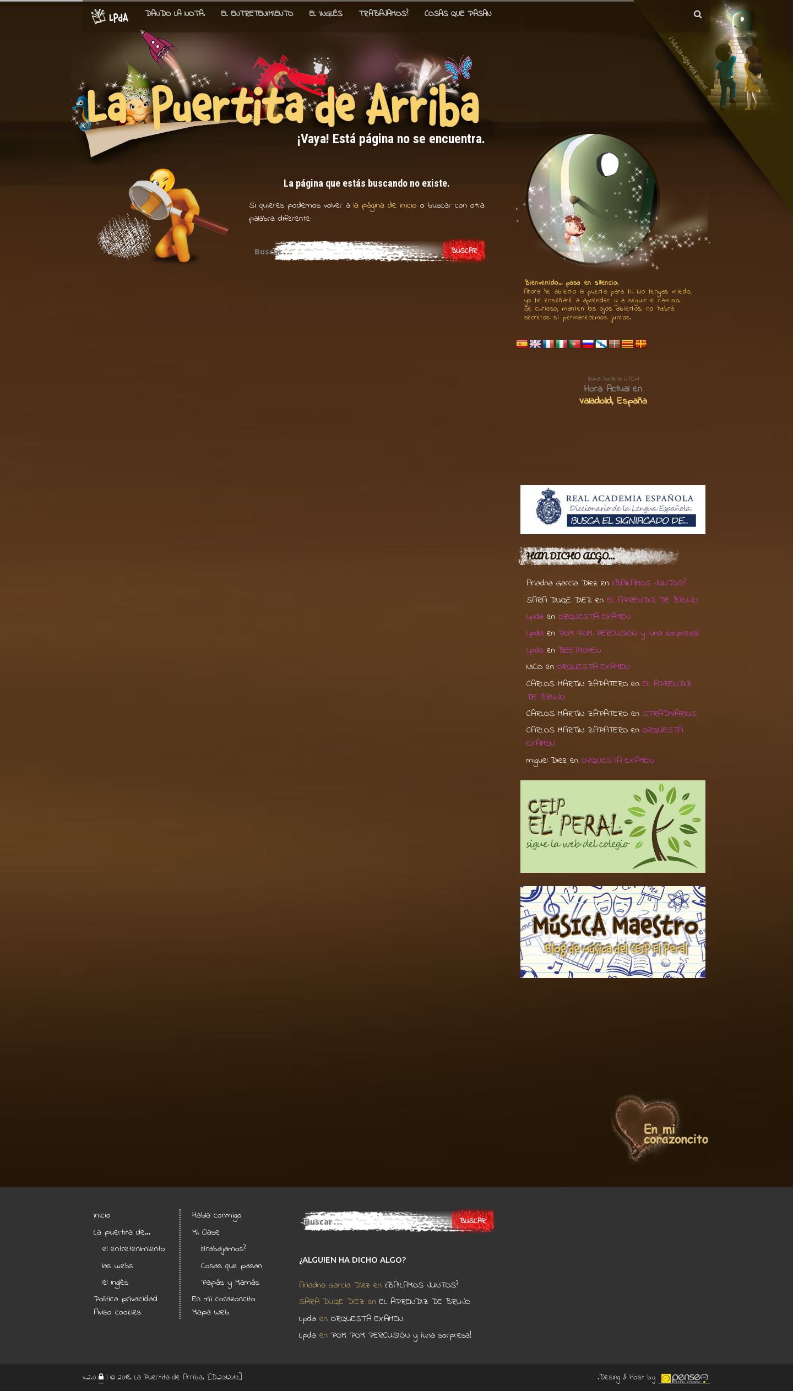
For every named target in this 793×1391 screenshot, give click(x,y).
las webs (117, 1266)
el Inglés (325, 14)
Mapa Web (210, 1312)
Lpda (535, 616)
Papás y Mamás (230, 1282)
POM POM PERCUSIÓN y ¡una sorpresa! (628, 633)
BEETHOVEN (579, 650)
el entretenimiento (257, 14)
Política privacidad (125, 1299)
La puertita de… (122, 1232)
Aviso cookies (117, 1312)
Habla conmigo (217, 1215)
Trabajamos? (383, 14)
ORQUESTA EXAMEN (594, 616)
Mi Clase (206, 1232)
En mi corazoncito (224, 1299)
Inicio (102, 1215)
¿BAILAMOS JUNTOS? (649, 583)
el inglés (115, 1282)
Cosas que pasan (458, 14)
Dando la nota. (175, 14)
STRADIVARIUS (670, 713)
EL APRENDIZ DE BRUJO (652, 600)
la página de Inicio (383, 205)
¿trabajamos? (223, 1249)
